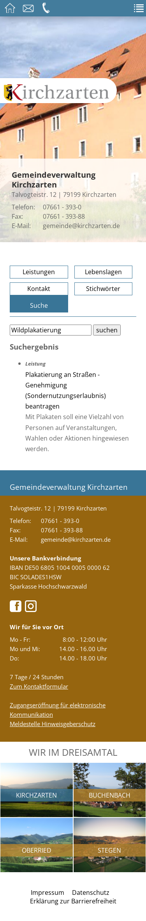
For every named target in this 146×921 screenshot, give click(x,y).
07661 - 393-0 (62, 207)
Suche (39, 305)
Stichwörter (103, 288)
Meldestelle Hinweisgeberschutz (52, 724)
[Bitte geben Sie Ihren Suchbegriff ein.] (50, 330)
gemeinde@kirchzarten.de (81, 225)
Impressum (47, 892)
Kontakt (38, 288)
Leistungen (39, 272)
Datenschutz (90, 892)
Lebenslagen (103, 272)
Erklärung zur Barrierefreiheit (73, 901)
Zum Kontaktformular (39, 686)
